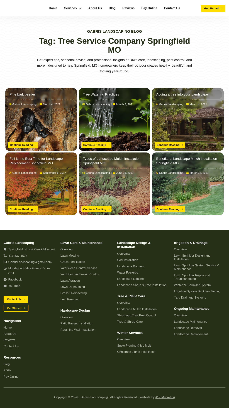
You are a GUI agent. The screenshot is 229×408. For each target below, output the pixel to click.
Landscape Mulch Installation (137, 308)
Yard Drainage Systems (190, 297)
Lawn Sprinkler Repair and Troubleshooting (192, 276)
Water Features (127, 272)
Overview (66, 249)
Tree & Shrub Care (130, 321)
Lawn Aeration (70, 280)
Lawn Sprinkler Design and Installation (192, 256)
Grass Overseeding (73, 292)
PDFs (7, 370)
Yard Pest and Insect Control (79, 274)
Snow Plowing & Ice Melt (134, 345)
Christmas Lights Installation (136, 351)
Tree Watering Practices (101, 94)
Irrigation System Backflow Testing (197, 290)
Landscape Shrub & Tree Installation (142, 284)
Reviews (128, 8)
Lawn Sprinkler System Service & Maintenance (196, 266)
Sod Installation (127, 259)
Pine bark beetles (22, 94)
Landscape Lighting (130, 278)
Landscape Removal (188, 327)
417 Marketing (165, 397)
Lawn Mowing (69, 255)
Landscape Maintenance (190, 321)
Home (53, 8)
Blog (112, 8)
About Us (95, 8)
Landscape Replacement (191, 333)
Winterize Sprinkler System (192, 284)
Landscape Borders (130, 265)
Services (73, 8)
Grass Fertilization (72, 261)
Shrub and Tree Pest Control (136, 314)
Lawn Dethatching (72, 286)
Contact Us (172, 8)
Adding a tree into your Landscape (182, 94)
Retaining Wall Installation (78, 329)
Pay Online (149, 8)
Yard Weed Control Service (78, 267)
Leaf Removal (69, 299)
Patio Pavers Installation (76, 323)
